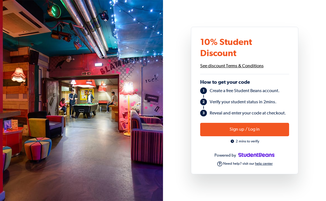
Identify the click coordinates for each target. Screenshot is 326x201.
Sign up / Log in (245, 129)
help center (264, 164)
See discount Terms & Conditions (232, 66)
